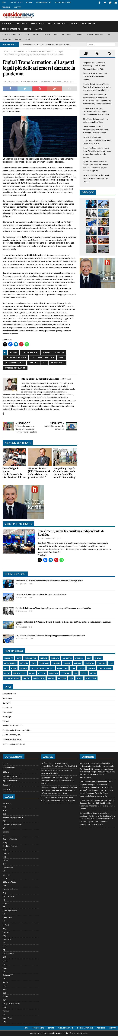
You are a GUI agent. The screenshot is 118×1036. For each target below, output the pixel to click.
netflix (41, 673)
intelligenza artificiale (42, 668)
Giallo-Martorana (10, 910)
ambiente (8, 658)
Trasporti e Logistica (11, 1003)
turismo (62, 678)
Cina (27, 34)
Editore (29, 2)
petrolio (66, 673)
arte (19, 658)
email (61, 357)
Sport (27, 39)
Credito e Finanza (10, 846)
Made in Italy (67, 34)
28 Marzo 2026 (23, 638)
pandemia (33, 362)
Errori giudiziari (9, 896)
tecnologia (38, 678)
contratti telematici (53, 352)
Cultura (21, 23)
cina (89, 658)
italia (81, 668)
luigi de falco (105, 668)
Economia (6, 23)
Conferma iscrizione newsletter (17, 730)
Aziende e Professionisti (52, 81)
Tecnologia (36, 23)
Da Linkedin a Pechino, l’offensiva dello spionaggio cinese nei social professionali (96, 111)
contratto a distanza (15, 357)
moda (31, 673)
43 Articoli (66, 379)
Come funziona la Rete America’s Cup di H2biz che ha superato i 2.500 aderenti (96, 129)
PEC (44, 362)
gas (5, 668)
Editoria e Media (9, 882)
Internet (6, 932)
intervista (62, 668)
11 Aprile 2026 (22, 611)
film (111, 663)
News (5, 968)
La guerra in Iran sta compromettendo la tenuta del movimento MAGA (97, 140)
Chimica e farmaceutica (12, 824)
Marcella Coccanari (30, 81)
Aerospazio (7, 803)
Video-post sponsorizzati (14, 743)
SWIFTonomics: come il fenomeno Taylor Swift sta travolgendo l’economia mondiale (96, 793)
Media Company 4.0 (43, 2)
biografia (67, 658)
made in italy (19, 673)
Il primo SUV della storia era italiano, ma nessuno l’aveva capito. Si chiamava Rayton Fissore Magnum (95, 166)
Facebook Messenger (14, 362)
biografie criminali (95, 34)
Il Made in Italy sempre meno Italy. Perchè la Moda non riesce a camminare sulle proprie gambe (97, 152)
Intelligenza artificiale (12, 34)
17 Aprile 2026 (22, 583)
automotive (30, 658)
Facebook (89, 663)
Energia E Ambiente (11, 29)
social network (11, 678)
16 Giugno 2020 (12, 81)
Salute (38, 29)
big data (55, 658)
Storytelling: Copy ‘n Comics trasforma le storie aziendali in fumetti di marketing (64, 473)
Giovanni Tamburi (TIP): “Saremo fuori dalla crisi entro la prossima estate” (39, 473)
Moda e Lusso (8, 953)
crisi (34, 663)
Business (79, 658)
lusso (7, 673)
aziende (13, 352)
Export (5, 903)
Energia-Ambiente (10, 889)
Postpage (7, 716)
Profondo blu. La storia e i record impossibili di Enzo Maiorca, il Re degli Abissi (94, 65)
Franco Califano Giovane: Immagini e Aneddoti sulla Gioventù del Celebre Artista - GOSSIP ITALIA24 (97, 816)
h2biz (13, 668)
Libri (4, 946)
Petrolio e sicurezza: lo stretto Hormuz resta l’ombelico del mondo (96, 178)
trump (51, 678)
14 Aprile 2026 (22, 597)
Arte (56, 34)
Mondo (74, 23)
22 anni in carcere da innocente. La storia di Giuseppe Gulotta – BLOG (97, 802)
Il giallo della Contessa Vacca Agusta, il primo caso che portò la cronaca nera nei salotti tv (97, 87)
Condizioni (7, 707)
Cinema (18, 39)
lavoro (91, 668)
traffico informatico (15, 368)
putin (83, 673)
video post (91, 678)
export (77, 663)
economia (44, 663)
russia (93, 673)
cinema (98, 658)
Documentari (8, 867)
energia (56, 663)
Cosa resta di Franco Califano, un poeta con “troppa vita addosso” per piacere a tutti (96, 821)
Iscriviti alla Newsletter (13, 725)
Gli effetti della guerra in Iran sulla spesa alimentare (96, 120)
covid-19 (24, 663)
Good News (7, 917)
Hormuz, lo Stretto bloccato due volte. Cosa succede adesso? (95, 76)
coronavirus (10, 663)
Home (4, 2)
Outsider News (16, 2)
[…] (59, 552)
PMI (108, 34)
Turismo (79, 34)
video (79, 678)
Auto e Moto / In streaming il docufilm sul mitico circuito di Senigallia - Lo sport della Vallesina (97, 766)
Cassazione (6, 39)
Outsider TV (8, 975)
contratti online (30, 352)
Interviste (7, 939)
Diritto (27, 29)
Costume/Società (10, 839)
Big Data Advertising (63, 2)
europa (67, 663)
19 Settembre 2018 (48, 538)
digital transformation (42, 357)
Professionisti (57, 362)
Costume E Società (56, 23)
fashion (101, 663)
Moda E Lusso (88, 23)
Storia (5, 996)
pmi (75, 673)
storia (26, 678)
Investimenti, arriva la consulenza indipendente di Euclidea (71, 533)
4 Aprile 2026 (22, 627)
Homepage (7, 711)
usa (71, 678)
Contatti (17, 7)
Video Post (7, 1018)
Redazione (6, 7)
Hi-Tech (6, 925)
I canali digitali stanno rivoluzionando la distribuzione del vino (14, 473)
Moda (35, 34)
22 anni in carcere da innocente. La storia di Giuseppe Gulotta (97, 806)
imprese (23, 668)
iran (73, 668)
